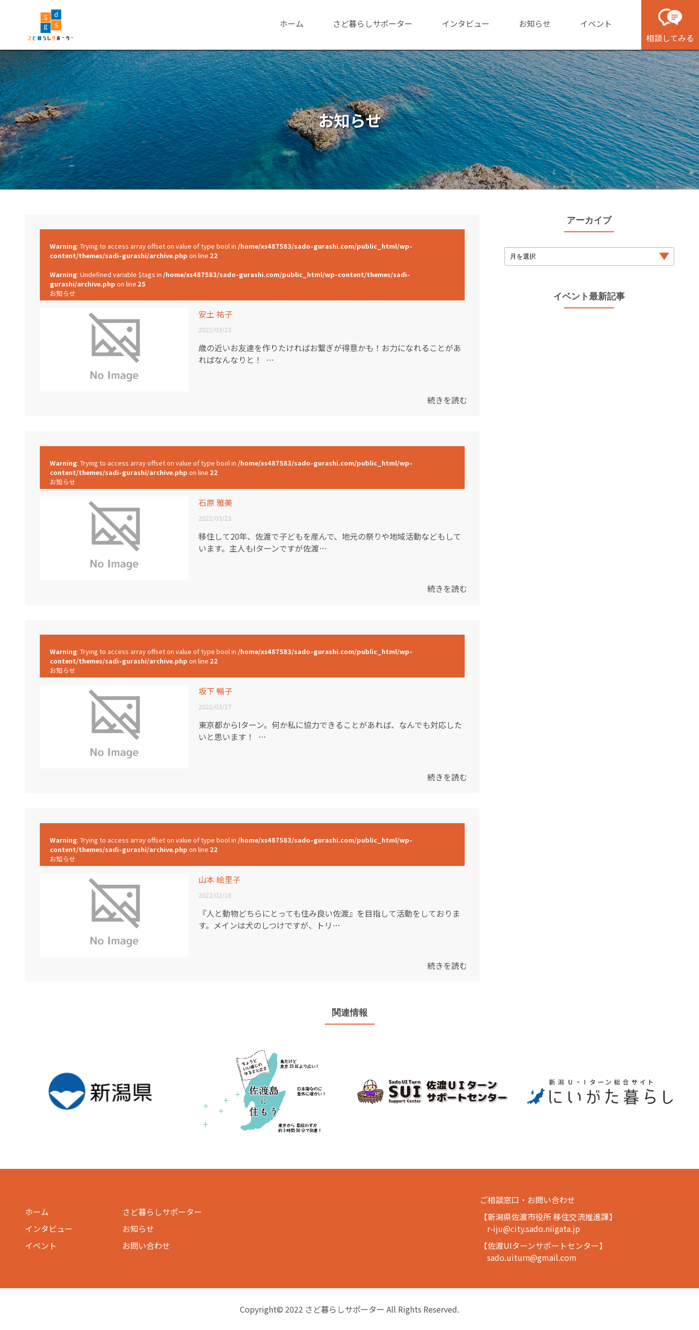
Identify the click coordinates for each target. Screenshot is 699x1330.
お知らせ (535, 23)
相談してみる (670, 24)
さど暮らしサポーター (372, 23)
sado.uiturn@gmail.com (532, 1257)
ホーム (291, 23)
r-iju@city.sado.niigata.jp (533, 1229)
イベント (596, 23)
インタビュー (466, 23)
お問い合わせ (146, 1245)
